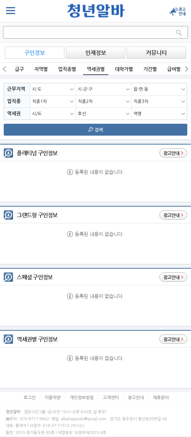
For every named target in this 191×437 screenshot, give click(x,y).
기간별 (150, 69)
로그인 (29, 397)
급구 (19, 69)
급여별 (174, 69)
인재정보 (95, 52)
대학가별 (124, 69)
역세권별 (96, 69)
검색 (95, 129)
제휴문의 (161, 397)
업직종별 (67, 69)
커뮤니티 (156, 52)
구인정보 (34, 52)
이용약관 (53, 397)
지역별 (41, 69)
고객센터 (111, 397)
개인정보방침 (82, 397)
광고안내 (136, 397)
